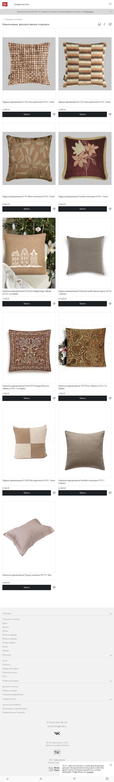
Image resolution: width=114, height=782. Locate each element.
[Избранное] (74, 779)
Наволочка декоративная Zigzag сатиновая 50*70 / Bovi (26, 575)
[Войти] (41, 779)
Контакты (6, 664)
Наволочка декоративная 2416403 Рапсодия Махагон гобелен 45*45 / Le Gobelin (25, 387)
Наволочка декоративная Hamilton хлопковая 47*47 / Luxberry (81, 481)
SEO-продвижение (57, 760)
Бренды (5, 650)
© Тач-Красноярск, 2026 (57, 743)
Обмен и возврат (9, 690)
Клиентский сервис (10, 681)
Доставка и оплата (10, 686)
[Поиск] (7, 779)
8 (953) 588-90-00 (57, 722)
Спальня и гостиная (10, 619)
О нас (4, 661)
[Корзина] (106, 779)
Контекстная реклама (57, 762)
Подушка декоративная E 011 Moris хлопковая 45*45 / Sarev (28, 196)
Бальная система (9, 672)
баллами (89, 12)
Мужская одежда (9, 639)
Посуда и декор (8, 642)
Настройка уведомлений (12, 694)
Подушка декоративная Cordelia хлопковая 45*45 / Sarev (83, 196)
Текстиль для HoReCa (11, 705)
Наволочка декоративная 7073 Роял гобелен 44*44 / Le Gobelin (82, 387)
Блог (4, 676)
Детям (5, 631)
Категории (6, 613)
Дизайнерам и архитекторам (14, 708)
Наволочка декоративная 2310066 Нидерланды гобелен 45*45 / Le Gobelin (26, 292)
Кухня (4, 623)
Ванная (5, 627)
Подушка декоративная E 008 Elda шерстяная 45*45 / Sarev (28, 480)
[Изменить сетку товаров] (99, 24)
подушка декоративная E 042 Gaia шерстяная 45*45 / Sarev (84, 102)
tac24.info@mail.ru (57, 726)
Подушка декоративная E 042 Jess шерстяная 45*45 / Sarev (28, 102)
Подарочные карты (10, 668)
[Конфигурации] (110, 24)
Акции (5, 646)
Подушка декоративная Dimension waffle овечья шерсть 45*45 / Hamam (84, 292)
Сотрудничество (9, 699)
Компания (6, 655)
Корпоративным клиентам (13, 712)
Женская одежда (9, 635)
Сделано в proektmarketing (57, 745)
